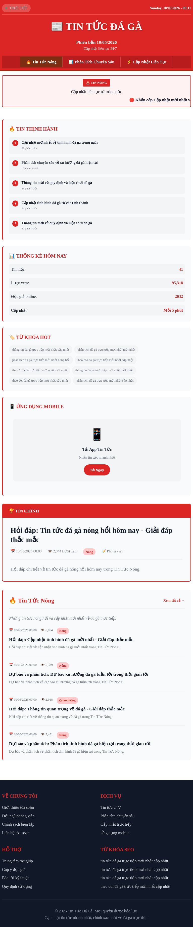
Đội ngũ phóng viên (18, 816)
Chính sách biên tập (18, 824)
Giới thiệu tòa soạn (18, 807)
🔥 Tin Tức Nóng (41, 62)
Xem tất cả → (174, 600)
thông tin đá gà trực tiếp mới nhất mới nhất (104, 370)
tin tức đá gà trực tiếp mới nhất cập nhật (134, 861)
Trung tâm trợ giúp (17, 861)
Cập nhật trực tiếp (116, 824)
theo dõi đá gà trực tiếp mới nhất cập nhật (40, 380)
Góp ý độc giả (14, 869)
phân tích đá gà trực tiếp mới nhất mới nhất (106, 349)
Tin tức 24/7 (111, 807)
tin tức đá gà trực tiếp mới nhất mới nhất (39, 370)
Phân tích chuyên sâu (118, 816)
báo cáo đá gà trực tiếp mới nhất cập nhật (105, 360)
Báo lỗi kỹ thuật (15, 878)
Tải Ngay (97, 470)
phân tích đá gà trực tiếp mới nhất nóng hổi (41, 360)
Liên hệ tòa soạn (15, 833)
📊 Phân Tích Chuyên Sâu (91, 62)
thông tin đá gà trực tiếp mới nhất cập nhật (40, 349)
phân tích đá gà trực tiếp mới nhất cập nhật (104, 380)
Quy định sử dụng (17, 886)
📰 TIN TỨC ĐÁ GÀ (96, 26)
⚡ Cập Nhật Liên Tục (147, 62)
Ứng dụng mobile (115, 833)
